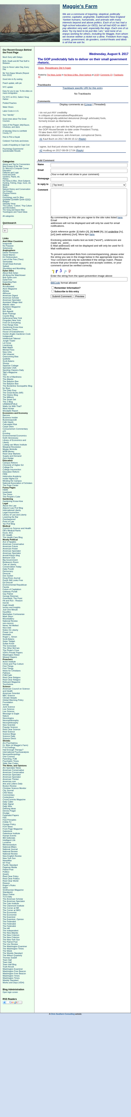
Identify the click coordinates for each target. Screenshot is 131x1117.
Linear (88, 104)
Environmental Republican (15, 585)
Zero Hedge (8, 458)
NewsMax (7, 860)
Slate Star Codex (10, 763)
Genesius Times (10, 329)
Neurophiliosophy (11, 720)
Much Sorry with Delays (12, 57)
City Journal (8, 790)
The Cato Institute (11, 903)
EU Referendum (10, 257)
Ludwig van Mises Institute (15, 445)
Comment (43, 190)
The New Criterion (11, 935)
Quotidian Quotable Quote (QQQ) (17, 200)
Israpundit (7, 243)
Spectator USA (9, 368)
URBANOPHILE (10, 404)
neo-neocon (8, 623)
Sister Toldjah (9, 641)
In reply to (43, 184)
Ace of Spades (9, 542)
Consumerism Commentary (15, 429)
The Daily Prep (9, 390)
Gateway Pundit (10, 591)
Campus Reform (10, 463)
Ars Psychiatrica (10, 743)
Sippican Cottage (10, 365)
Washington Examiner (13, 969)
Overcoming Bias (10, 356)
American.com (9, 781)
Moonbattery (8, 619)
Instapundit (8, 336)
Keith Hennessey (10, 438)
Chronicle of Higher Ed (13, 465)
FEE (5, 817)
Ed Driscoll (8, 582)
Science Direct (9, 738)
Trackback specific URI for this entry (82, 88)
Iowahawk (7, 492)
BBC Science (9, 695)
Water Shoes (8, 107)
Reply (82, 138)
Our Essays (7, 191)
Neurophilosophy (10, 723)
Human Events (9, 836)
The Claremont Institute (13, 906)
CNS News (8, 793)
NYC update (8, 87)
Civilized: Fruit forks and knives (16, 141)
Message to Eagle (11, 713)
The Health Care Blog (13, 537)
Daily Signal (8, 804)
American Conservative (13, 544)
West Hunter (8, 408)
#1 (41, 138)
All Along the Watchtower (14, 275)
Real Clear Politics (11, 878)
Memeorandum (10, 845)
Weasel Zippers (10, 657)
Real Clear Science (11, 729)
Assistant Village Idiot (12, 302)
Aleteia (6, 291)
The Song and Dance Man (14, 210)
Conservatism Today (12, 567)
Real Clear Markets (11, 454)
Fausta (6, 587)
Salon (5, 887)
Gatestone (7, 831)
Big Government (10, 560)
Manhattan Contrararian (13, 614)
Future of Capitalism (12, 589)
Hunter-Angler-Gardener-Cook (16, 334)
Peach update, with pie (12, 83)
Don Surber (8, 576)
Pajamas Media (10, 867)
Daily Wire (7, 806)
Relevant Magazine (11, 682)
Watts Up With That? (12, 406)
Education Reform (11, 472)
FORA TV (7, 822)
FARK (5, 490)
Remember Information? (67, 288)
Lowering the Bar (10, 517)
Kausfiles (7, 612)
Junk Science (9, 707)
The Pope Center (10, 485)
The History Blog (10, 395)
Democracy (8, 571)
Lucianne (7, 842)
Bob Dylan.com (10, 277)
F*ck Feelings (9, 747)
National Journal (10, 849)
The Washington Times (13, 949)
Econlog (6, 433)
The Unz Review (10, 944)
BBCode (55, 282)
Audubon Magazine (12, 307)
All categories (8, 216)
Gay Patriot (8, 594)
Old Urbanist (8, 354)
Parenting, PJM (10, 759)
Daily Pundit (8, 569)
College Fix (8, 467)
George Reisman (10, 596)
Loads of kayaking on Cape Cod (16, 145)
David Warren (9, 255)
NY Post (6, 863)
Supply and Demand (12, 456)
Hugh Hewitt (8, 605)
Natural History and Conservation (16, 189)
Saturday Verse (9, 204)
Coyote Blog (8, 316)
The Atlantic (8, 379)
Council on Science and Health (17, 528)
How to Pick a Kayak (11, 137)
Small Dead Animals (12, 264)
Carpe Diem (8, 426)
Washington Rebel (11, 655)
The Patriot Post (10, 942)
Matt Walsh (8, 347)
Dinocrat (6, 573)
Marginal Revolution (12, 447)
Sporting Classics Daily (13, 370)
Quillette (6, 359)
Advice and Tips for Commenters (16, 164)
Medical (6, 185)
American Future (10, 546)
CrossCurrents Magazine (14, 799)
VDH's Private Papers (13, 652)
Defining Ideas (9, 808)
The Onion (7, 494)
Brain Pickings (9, 313)
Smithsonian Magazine (13, 890)
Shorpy (6, 363)
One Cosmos (9, 756)
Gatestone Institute (11, 833)
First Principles (9, 820)
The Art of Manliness (12, 377)
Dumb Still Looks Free (13, 580)
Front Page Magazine (12, 829)
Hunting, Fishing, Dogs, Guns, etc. (17, 183)
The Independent (10, 930)
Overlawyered (9, 519)
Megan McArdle (10, 449)
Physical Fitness (9, 193)
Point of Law (8, 521)
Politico (6, 872)
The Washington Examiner (15, 946)
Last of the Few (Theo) (13, 259)
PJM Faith (7, 675)
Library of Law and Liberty (15, 515)
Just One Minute (10, 610)
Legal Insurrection (11, 512)
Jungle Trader (9, 341)
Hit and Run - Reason (13, 600)
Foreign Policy (9, 824)
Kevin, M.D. (8, 533)
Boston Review (9, 786)
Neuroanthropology (11, 754)
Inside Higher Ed (10, 478)
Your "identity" (8, 115)
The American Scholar (13, 899)
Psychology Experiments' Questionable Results (13, 150)
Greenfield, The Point (12, 598)
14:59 (96, 75)
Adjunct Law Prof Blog (13, 508)
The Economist (9, 912)
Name (41, 164)
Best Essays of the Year (13, 166)
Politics (6, 195)
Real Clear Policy (10, 876)
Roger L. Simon (10, 637)
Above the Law (9, 506)
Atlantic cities (9, 304)
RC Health (7, 535)
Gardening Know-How (13, 327)
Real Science (9, 732)
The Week (7, 951)
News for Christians (12, 671)
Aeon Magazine (10, 289)
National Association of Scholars (17, 483)
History (5, 179)
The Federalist (9, 921)
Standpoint (8, 892)
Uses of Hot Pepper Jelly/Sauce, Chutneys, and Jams (16, 126)
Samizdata (7, 261)
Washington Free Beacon (14, 971)
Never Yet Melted (10, 625)
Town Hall (7, 960)
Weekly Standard (10, 980)
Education (7, 170)
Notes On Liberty (10, 630)
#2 (41, 150)
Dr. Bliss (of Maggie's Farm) (15, 745)
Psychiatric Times (11, 761)
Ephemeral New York (12, 318)
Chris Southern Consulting (63, 1014)
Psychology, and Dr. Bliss (13, 197)
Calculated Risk (10, 424)
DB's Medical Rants (12, 530)
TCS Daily (7, 897)
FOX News (8, 826)
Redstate (7, 634)
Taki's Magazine (10, 372)
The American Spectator (14, 901)
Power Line (8, 632)
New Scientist (9, 725)
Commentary (8, 795)
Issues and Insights (11, 607)
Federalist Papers (11, 815)
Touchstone (8, 684)
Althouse (7, 293)
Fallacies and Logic (11, 173)
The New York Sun (11, 939)
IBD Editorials (9, 838)
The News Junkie (54, 75)
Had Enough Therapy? (13, 750)
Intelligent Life (9, 840)
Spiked (6, 266)
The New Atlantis (10, 933)
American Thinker (11, 779)
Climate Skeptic (10, 698)
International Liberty (12, 510)
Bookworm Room (10, 562)
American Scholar (11, 298)
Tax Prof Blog (9, 524)
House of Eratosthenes (13, 332)
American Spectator (12, 300)
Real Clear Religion (12, 677)
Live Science (8, 709)
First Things (8, 666)
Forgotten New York (12, 320)
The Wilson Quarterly (12, 955)
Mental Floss (8, 350)
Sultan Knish (8, 643)
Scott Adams (8, 361)
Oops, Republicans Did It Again (54, 68)
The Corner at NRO (12, 910)
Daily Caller (8, 802)
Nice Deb (7, 628)
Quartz (6, 874)
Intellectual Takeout (11, 338)
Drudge (6, 813)
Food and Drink (9, 175)
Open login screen (10, 992)
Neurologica (8, 718)
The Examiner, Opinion (13, 919)
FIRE (5, 474)
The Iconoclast (9, 646)
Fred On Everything (12, 322)
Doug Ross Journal (11, 578)
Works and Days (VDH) (13, 982)
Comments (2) (106, 75)
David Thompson (10, 252)
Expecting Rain (10, 282)
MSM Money (8, 451)
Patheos (6, 673)
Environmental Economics (15, 435)
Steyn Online (8, 894)
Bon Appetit (8, 311)
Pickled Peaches (10, 103)
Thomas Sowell (10, 958)
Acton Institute (9, 661)
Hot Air (6, 603)
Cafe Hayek (8, 422)
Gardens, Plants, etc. (11, 177)
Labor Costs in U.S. (11, 111)
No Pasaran (8, 246)
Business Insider (10, 417)
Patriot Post (8, 869)
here (120, 217)
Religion (6, 202)
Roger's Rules (9, 885)
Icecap (6, 704)
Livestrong (7, 345)
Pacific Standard (10, 865)
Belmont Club (9, 558)
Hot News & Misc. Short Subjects (16, 181)
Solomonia (7, 248)
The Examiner (9, 917)
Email (41, 170)
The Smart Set (9, 399)
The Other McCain (11, 648)
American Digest (10, 295)
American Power (10, 548)
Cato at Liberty (9, 564)
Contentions (8, 797)
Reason (6, 883)
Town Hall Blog (9, 964)
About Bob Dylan (10, 273)
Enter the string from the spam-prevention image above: (82, 275)
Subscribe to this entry (66, 291)
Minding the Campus (12, 481)
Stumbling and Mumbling (14, 268)
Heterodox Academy (12, 476)
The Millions (8, 397)
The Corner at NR (11, 908)
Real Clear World (10, 881)
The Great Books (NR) (13, 393)
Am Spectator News (12, 768)
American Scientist (11, 693)
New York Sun (9, 858)
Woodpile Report (10, 411)
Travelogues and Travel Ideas (15, 212)
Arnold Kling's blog (11, 555)
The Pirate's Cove (11, 650)
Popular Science (10, 727)
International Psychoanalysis (16, 752)
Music (5, 187)
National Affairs (10, 847)
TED (5, 374)
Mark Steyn (8, 616)
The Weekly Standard (13, 953)
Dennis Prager (9, 811)
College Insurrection (12, 469)
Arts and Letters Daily (12, 784)
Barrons (6, 415)
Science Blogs (9, 734)
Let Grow (7, 343)
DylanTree (7, 280)
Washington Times (11, 976)
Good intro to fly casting (12, 79)
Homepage (43, 178)
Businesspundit (10, 420)
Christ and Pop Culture (13, 664)
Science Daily (9, 736)
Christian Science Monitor (14, 788)
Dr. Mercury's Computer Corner (16, 168)
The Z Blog (8, 402)
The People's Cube (11, 497)
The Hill (6, 928)
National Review (10, 621)
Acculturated (8, 286)
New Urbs (7, 352)
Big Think (7, 309)
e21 (4, 431)
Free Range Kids (10, 325)
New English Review (12, 856)
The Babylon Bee (10, 381)
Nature (6, 716)
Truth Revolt (8, 967)
